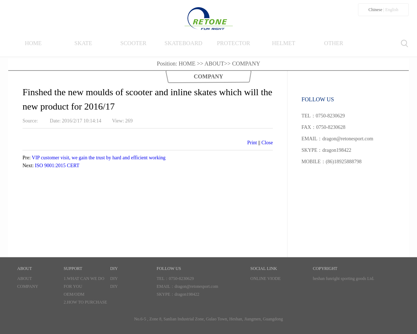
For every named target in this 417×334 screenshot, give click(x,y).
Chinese (375, 9)
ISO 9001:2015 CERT (57, 165)
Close (267, 142)
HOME (186, 63)
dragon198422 (187, 294)
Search (405, 44)
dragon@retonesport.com (196, 286)
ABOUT (214, 63)
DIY (114, 278)
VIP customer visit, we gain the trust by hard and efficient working (99, 157)
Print (252, 142)
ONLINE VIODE (265, 278)
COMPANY (246, 63)
